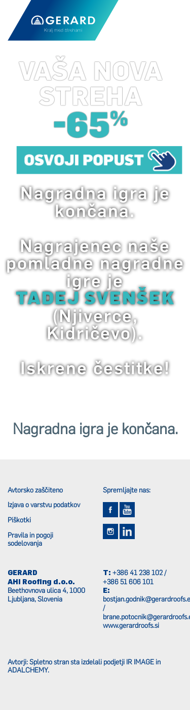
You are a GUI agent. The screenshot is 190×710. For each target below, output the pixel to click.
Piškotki (19, 520)
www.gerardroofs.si (131, 625)
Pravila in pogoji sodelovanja (30, 539)
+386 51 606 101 (128, 582)
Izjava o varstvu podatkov (44, 505)
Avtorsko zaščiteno (35, 490)
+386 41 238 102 (137, 573)
